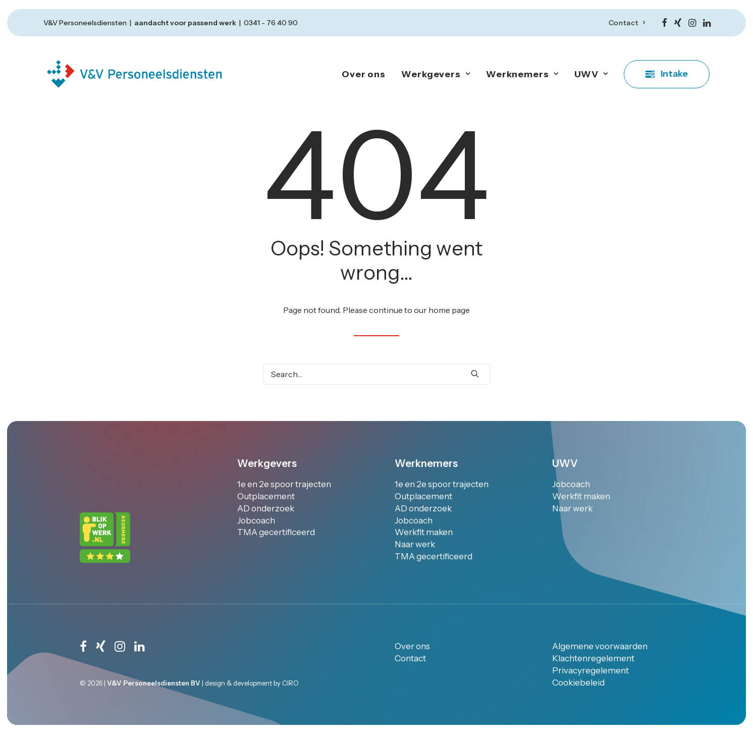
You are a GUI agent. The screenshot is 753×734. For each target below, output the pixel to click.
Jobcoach (256, 520)
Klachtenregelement (593, 658)
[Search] (376, 374)
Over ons (364, 74)
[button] (664, 22)
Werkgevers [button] (435, 74)
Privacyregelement (590, 670)
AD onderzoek (265, 508)
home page (449, 310)
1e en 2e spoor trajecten (284, 484)
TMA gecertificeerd (276, 532)
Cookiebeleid (578, 682)
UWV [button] (591, 74)
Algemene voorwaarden (600, 646)
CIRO (290, 682)
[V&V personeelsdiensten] (134, 74)
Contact (627, 22)
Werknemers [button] (522, 74)
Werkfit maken (424, 532)
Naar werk (415, 544)
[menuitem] (627, 22)
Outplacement (266, 496)
